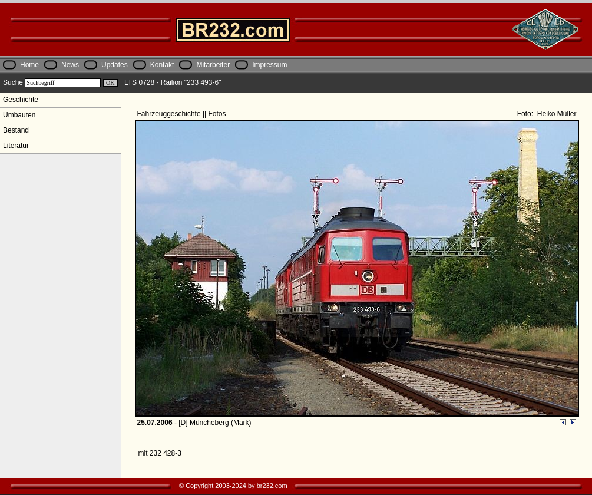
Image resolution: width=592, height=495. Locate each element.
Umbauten (19, 115)
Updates (114, 65)
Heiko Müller (555, 114)
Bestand (16, 130)
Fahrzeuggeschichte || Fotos (182, 114)
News (70, 65)
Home (29, 65)
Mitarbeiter (213, 65)
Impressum (269, 65)
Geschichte (20, 99)
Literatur (16, 145)
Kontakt (162, 65)
